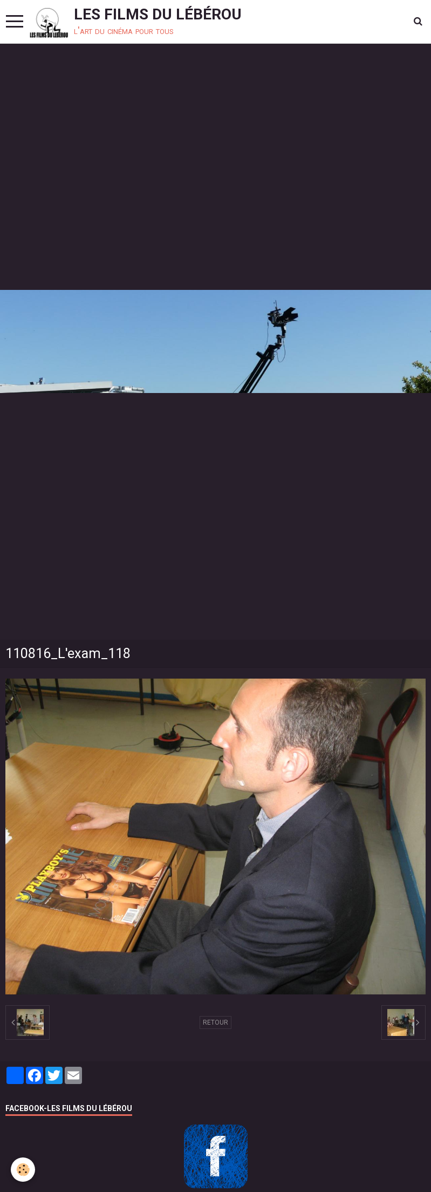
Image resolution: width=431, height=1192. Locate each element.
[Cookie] (23, 1169)
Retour (215, 1022)
